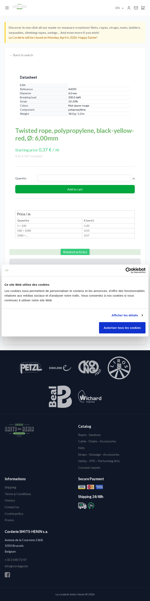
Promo (9, 520)
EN (119, 8)
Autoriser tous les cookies (122, 327)
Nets (81, 448)
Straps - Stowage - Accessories (98, 454)
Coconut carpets (89, 467)
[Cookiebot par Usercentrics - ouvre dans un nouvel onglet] (128, 270)
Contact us (12, 507)
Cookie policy (14, 513)
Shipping (10, 487)
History (10, 500)
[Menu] (7, 7)
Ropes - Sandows (89, 435)
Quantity (20, 178)
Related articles (75, 252)
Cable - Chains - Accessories (97, 441)
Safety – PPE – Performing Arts (99, 461)
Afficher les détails (125, 315)
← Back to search (21, 55)
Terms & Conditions (18, 494)
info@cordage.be (16, 566)
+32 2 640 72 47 (16, 559)
